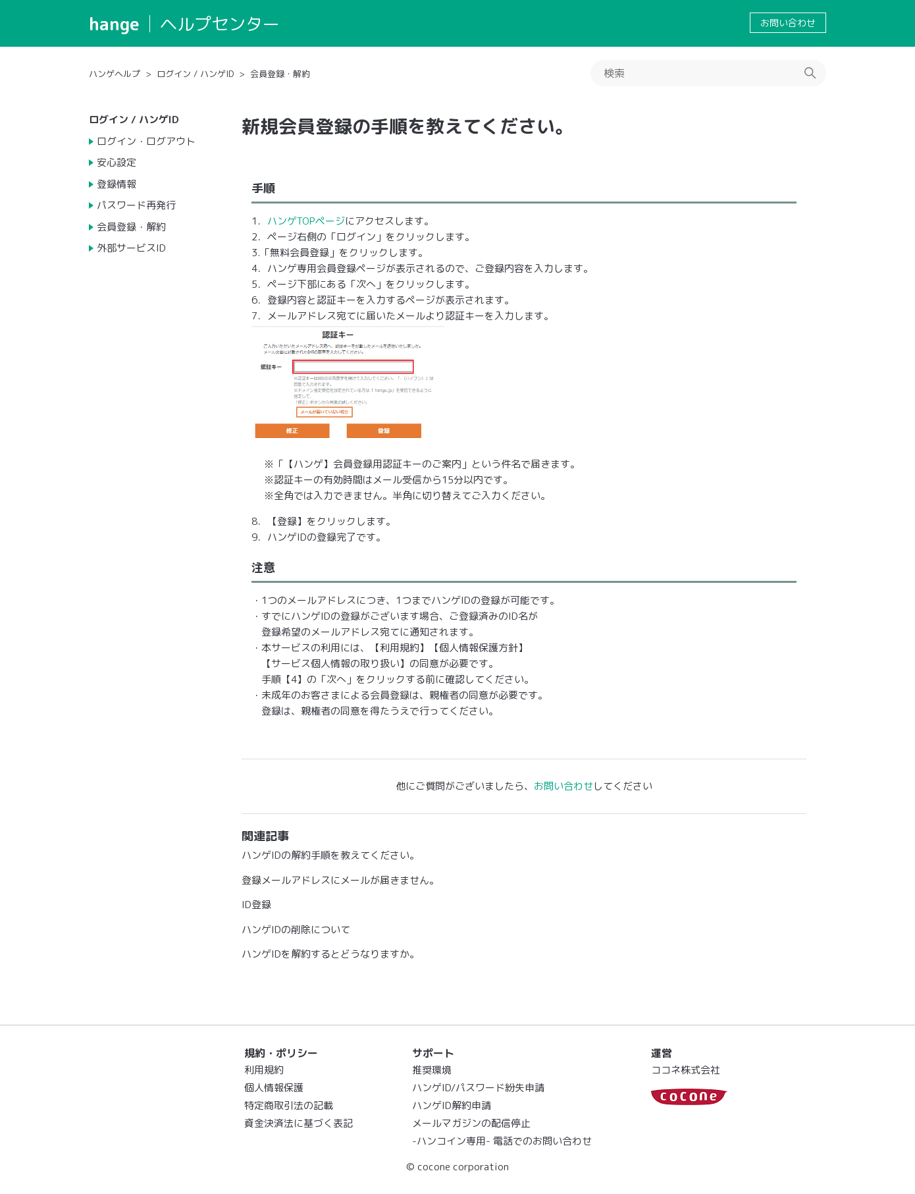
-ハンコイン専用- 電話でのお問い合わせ (502, 1141)
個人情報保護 (273, 1088)
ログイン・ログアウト (146, 141)
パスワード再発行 (136, 205)
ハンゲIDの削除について (296, 929)
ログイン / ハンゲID (195, 74)
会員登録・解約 (280, 74)
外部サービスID (131, 248)
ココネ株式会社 (685, 1070)
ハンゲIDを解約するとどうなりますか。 (330, 954)
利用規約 (264, 1070)
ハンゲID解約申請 (451, 1105)
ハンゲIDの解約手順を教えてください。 (330, 855)
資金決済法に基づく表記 (298, 1123)
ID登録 (256, 904)
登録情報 (116, 184)
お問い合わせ (788, 22)
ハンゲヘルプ (114, 74)
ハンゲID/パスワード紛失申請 (478, 1088)
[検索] (708, 73)
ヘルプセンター (220, 23)
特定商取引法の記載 (288, 1105)
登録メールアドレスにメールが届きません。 (340, 880)
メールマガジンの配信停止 (471, 1123)
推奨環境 (432, 1070)
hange (114, 23)
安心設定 (116, 162)
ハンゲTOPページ (306, 221)
